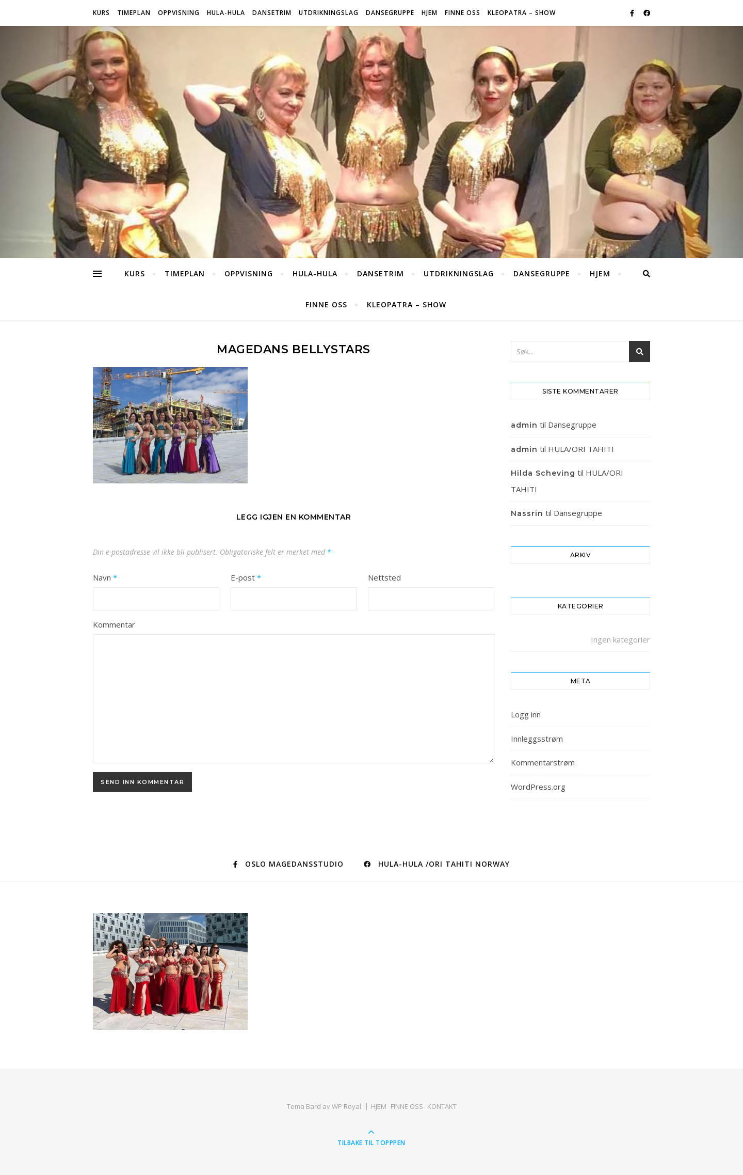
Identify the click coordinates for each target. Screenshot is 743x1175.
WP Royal (346, 1106)
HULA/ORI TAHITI (581, 449)
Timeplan (134, 12)
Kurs (101, 12)
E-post (246, 577)
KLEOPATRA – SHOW (522, 12)
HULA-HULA (226, 12)
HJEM (430, 12)
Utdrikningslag (329, 12)
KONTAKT (442, 1106)
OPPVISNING (179, 12)
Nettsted (384, 577)
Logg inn (526, 714)
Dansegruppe (390, 12)
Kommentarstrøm (543, 762)
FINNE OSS (462, 12)
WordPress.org (538, 786)
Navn (105, 577)
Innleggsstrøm (537, 738)
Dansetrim (272, 12)
